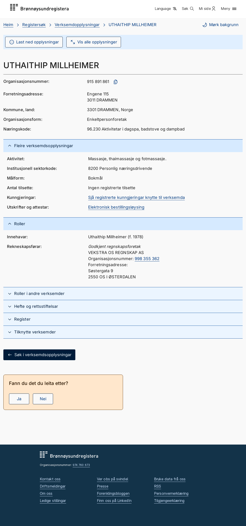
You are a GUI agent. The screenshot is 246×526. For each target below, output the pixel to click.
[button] (166, 8)
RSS (157, 486)
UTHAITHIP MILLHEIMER (133, 24)
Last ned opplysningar (34, 42)
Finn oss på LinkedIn (114, 500)
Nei (43, 398)
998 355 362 (147, 258)
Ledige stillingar (53, 500)
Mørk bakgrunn (220, 24)
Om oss (46, 493)
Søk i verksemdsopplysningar (39, 354)
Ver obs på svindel (112, 479)
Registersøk (34, 24)
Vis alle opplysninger (93, 42)
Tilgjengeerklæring (169, 500)
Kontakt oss (50, 479)
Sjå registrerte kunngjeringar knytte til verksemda (136, 197)
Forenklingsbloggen (113, 493)
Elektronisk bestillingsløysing (116, 207)
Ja (19, 398)
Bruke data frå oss (170, 479)
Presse (102, 486)
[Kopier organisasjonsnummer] (115, 81)
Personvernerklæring (171, 493)
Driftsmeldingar (52, 486)
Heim (8, 24)
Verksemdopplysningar (77, 24)
